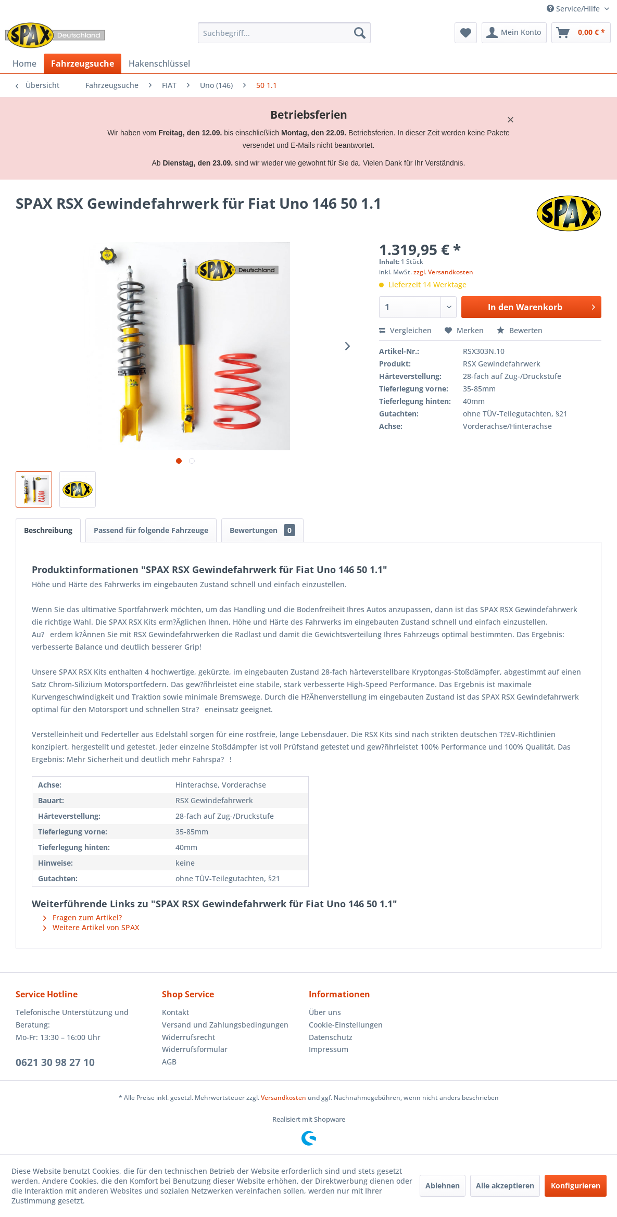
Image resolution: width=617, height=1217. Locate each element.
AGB (169, 1062)
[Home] (24, 63)
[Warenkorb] (581, 32)
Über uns (325, 1012)
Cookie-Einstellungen (346, 1025)
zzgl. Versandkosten (443, 272)
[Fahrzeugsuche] (82, 63)
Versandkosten (283, 1097)
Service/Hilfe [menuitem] (574, 9)
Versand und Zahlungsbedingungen (225, 1025)
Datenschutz (330, 1037)
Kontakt (175, 1012)
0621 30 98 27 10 (55, 1062)
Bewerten (520, 330)
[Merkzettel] (466, 32)
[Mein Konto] (514, 32)
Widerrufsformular (195, 1049)
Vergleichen (405, 330)
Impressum (328, 1049)
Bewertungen (262, 530)
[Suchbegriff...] (284, 32)
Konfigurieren (575, 1185)
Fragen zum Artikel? (82, 917)
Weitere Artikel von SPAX (91, 927)
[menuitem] (284, 32)
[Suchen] (360, 32)
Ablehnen (442, 1185)
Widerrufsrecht (188, 1037)
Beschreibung (48, 530)
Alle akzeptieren (505, 1185)
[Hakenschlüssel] (159, 63)
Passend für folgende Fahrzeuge (151, 530)
